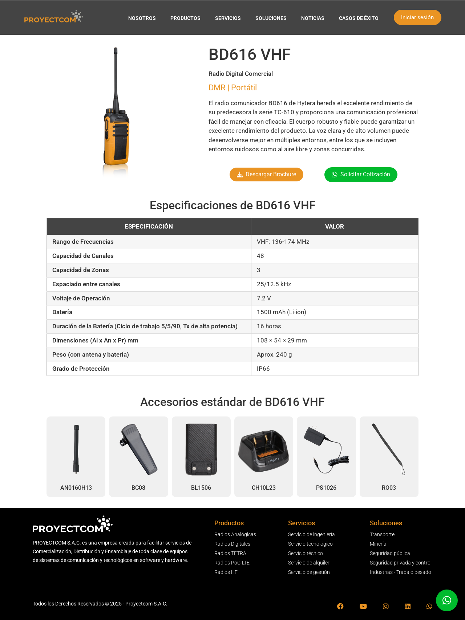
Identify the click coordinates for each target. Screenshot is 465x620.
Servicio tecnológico (310, 544)
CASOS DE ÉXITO (359, 18)
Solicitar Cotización (365, 174)
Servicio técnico (305, 553)
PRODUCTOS (185, 18)
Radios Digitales (232, 544)
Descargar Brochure (271, 174)
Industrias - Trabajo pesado (400, 572)
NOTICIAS (312, 18)
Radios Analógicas (235, 534)
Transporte (382, 534)
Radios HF (226, 572)
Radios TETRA (230, 553)
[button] (447, 600)
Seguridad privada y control (401, 563)
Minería (378, 544)
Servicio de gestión (309, 572)
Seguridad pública (390, 553)
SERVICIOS (228, 18)
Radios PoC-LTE (232, 563)
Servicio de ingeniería (311, 534)
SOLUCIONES (271, 18)
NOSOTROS (142, 18)
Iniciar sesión (417, 17)
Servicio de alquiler (308, 563)
